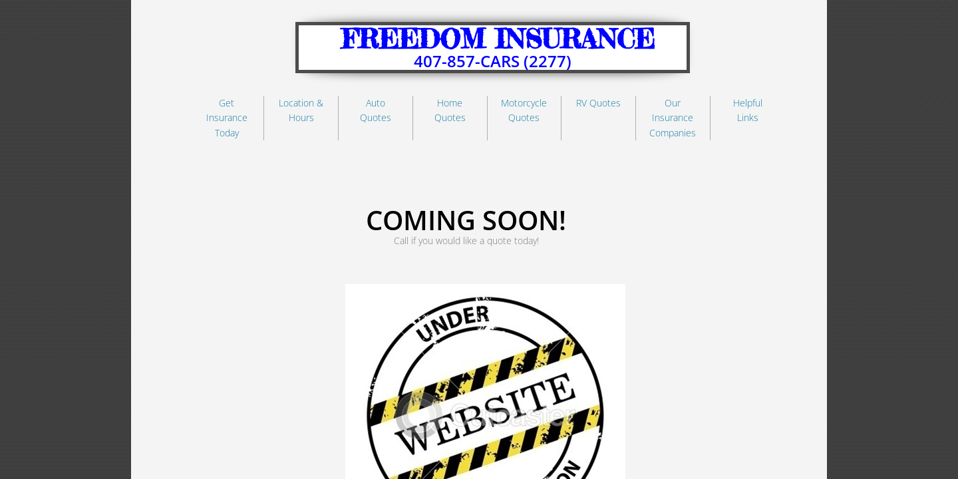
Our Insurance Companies (672, 117)
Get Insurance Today (226, 117)
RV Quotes (598, 102)
